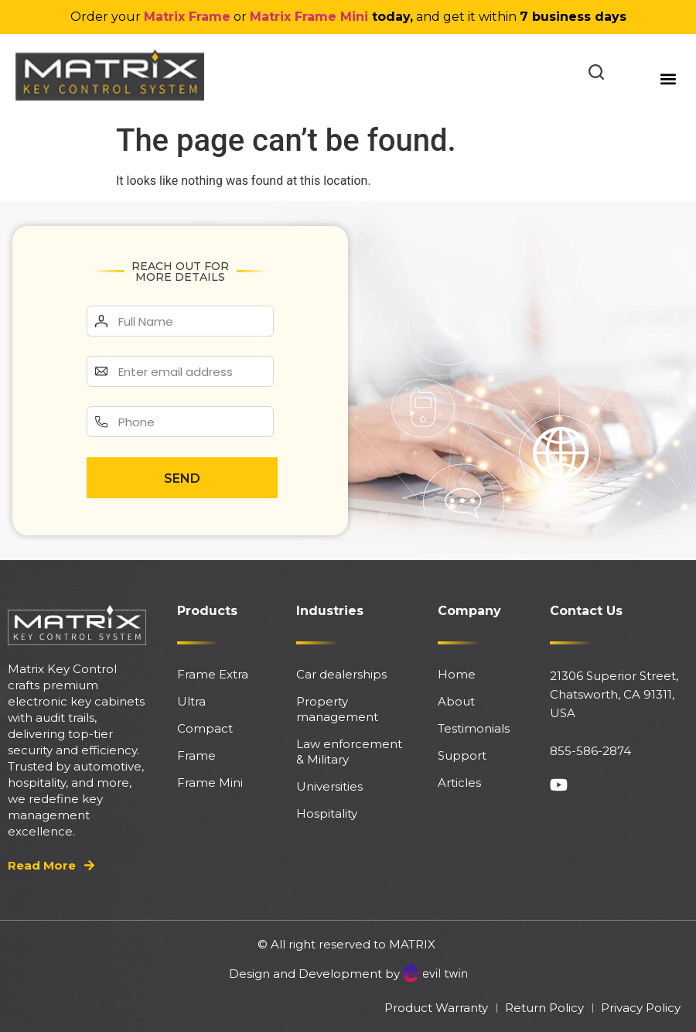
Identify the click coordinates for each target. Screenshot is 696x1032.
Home (457, 674)
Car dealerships (341, 674)
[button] (668, 78)
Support (462, 755)
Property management (337, 709)
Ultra (191, 701)
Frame (196, 755)
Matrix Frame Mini (309, 16)
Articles (459, 782)
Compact (205, 728)
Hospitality (326, 813)
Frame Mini (210, 782)
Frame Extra (212, 674)
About (456, 701)
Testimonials (474, 728)
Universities (329, 786)
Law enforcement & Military (349, 751)
